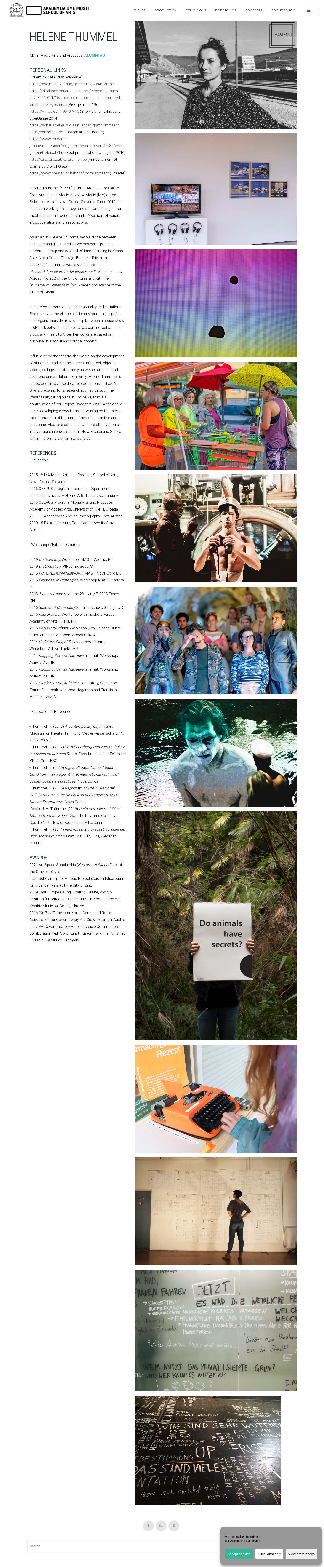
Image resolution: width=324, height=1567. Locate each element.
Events (139, 10)
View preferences (301, 1554)
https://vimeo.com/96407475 (54, 111)
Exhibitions (196, 10)
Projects (253, 10)
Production (166, 10)
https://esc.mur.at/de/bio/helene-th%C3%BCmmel (71, 84)
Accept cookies (239, 1554)
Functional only (269, 1554)
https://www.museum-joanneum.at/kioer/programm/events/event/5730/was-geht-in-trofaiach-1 (76, 145)
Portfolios (225, 10)
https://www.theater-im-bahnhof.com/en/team (69, 173)
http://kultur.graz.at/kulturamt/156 (58, 159)
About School (284, 10)
